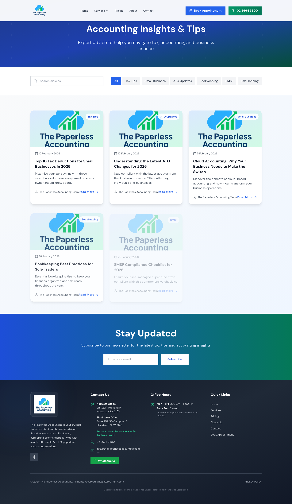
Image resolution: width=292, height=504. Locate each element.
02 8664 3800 (106, 442)
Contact (148, 10)
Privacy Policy (253, 481)
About (133, 10)
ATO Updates (182, 81)
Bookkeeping (209, 81)
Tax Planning (250, 81)
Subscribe (174, 359)
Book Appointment (222, 434)
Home (84, 10)
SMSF (229, 81)
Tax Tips (131, 81)
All (116, 81)
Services (216, 410)
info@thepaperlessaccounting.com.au (118, 450)
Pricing (119, 10)
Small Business (155, 81)
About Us (216, 422)
